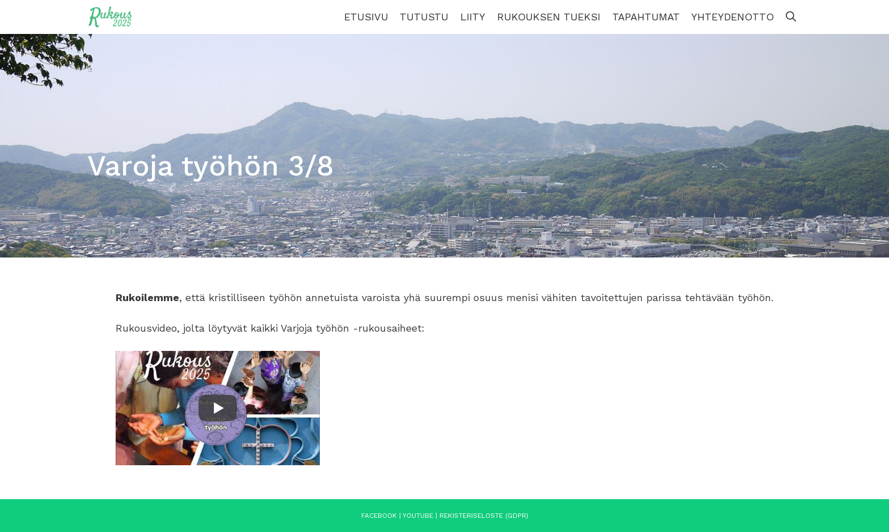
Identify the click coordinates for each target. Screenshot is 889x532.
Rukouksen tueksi (548, 17)
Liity (472, 17)
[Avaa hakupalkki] (791, 17)
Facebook (379, 516)
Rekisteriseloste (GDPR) (483, 516)
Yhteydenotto (732, 17)
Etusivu (366, 17)
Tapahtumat (646, 17)
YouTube (418, 516)
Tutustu (424, 17)
